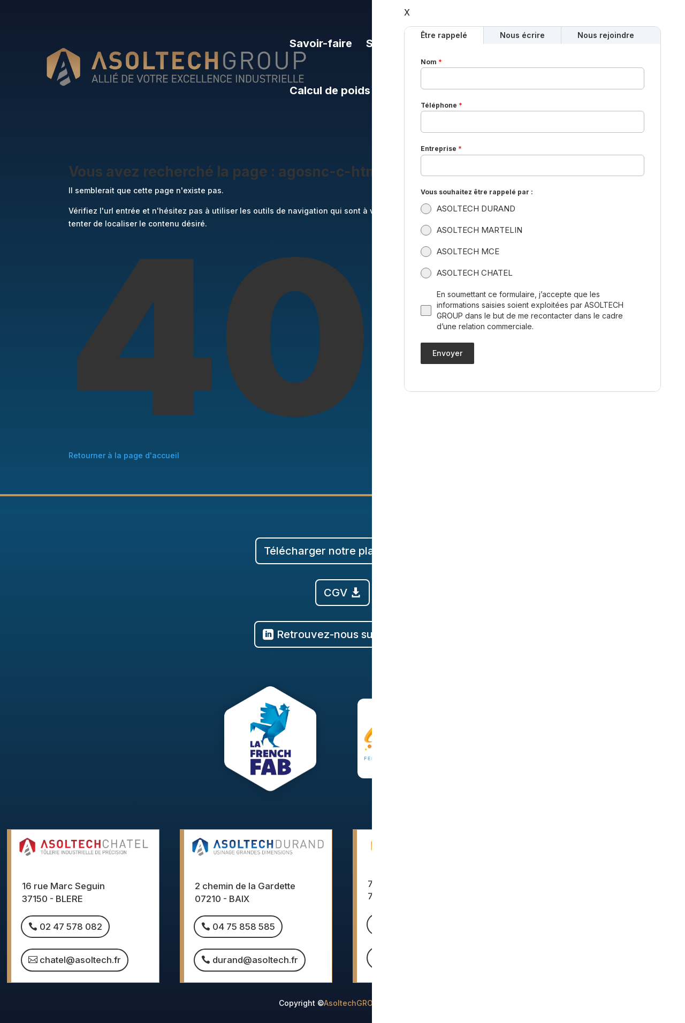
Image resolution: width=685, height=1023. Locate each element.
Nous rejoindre (552, 45)
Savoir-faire (321, 45)
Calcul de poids (330, 92)
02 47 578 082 (71, 926)
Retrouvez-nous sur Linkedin (349, 634)
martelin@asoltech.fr (430, 957)
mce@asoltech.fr (594, 959)
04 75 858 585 (243, 926)
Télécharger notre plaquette (335, 550)
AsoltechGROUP (353, 1002)
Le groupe (463, 45)
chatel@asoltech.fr (80, 959)
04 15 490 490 (589, 926)
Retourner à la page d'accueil (123, 455)
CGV (335, 592)
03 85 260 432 (416, 924)
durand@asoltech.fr (255, 959)
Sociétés (389, 45)
